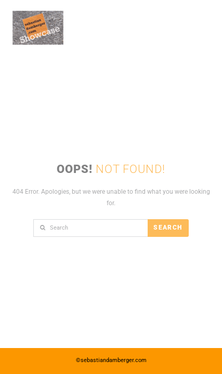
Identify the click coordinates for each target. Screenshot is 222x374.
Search (167, 227)
